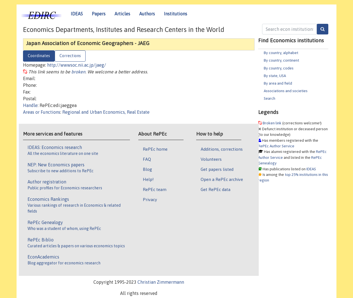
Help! (148, 179)
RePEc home (155, 149)
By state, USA (275, 75)
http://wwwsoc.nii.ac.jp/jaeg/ (76, 64)
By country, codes (279, 68)
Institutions (175, 13)
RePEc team (154, 189)
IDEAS (77, 13)
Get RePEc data (215, 189)
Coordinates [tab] (39, 55)
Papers (99, 13)
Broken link (272, 123)
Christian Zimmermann (160, 282)
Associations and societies (286, 91)
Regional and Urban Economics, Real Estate (106, 112)
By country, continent (281, 60)
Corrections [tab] (70, 55)
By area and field (278, 83)
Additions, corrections (222, 149)
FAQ (147, 159)
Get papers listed (217, 169)
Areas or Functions (41, 112)
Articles (122, 13)
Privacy (150, 199)
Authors (147, 13)
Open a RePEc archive (222, 179)
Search (269, 98)
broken (78, 71)
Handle (30, 105)
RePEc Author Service (276, 146)
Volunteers (211, 159)
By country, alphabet (281, 52)
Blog (147, 169)
